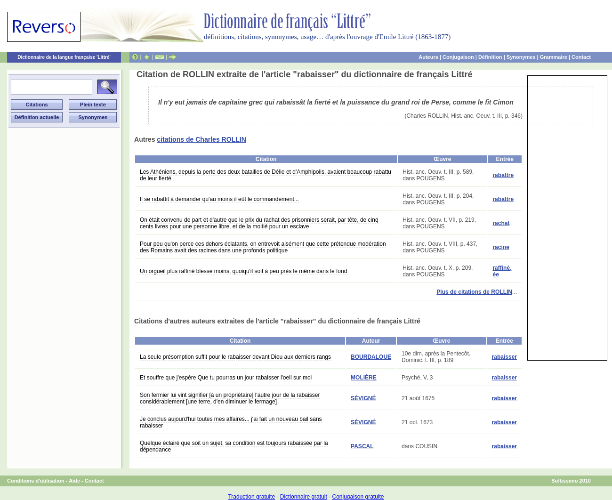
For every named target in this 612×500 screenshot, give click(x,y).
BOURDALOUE (371, 357)
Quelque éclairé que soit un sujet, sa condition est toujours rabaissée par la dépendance (234, 446)
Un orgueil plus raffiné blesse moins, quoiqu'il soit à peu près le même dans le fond (243, 271)
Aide (74, 481)
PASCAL (362, 446)
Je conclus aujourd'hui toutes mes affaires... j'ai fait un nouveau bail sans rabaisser (231, 422)
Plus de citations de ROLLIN (474, 292)
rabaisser (504, 357)
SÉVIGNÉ (363, 398)
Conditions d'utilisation (35, 481)
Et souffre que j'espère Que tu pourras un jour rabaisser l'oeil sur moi (226, 377)
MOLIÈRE (364, 377)
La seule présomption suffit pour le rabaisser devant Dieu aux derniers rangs (235, 357)
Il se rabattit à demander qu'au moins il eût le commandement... (219, 199)
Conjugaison (458, 57)
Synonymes (521, 57)
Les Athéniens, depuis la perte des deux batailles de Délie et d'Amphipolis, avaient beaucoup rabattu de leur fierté (265, 175)
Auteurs (428, 57)
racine (500, 247)
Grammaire (553, 57)
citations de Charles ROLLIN (201, 139)
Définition (490, 57)
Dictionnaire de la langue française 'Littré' (64, 57)
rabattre (503, 175)
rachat (500, 223)
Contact (581, 57)
